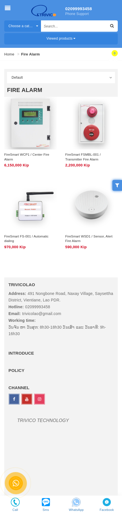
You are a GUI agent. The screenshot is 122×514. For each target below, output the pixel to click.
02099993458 (78, 8)
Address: (17, 293)
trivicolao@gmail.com (41, 313)
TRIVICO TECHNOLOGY (43, 420)
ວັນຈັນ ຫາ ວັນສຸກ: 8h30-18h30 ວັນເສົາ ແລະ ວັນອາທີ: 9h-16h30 (57, 330)
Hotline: (16, 307)
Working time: (22, 320)
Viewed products (61, 38)
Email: (14, 313)
